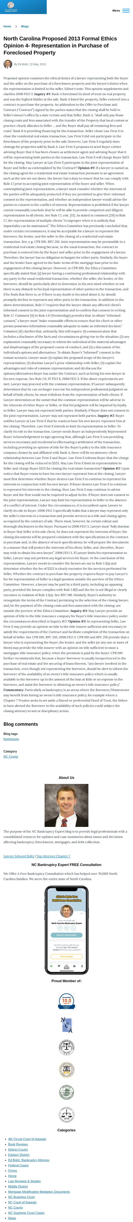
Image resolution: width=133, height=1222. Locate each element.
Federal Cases (18, 1165)
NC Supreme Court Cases (26, 1213)
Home (7, 26)
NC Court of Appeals (22, 1202)
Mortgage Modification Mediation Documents (39, 1191)
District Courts (18, 1149)
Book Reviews (18, 1144)
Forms (12, 1170)
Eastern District (18, 1155)
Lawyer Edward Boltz (19, 856)
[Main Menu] (120, 10)
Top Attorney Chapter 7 (53, 856)
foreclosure (11, 739)
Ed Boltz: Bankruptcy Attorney (28, 1160)
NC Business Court (21, 1197)
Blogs (25, 26)
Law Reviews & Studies (24, 1181)
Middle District (18, 1186)
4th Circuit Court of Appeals (27, 1139)
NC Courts (11, 756)
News (12, 1218)
